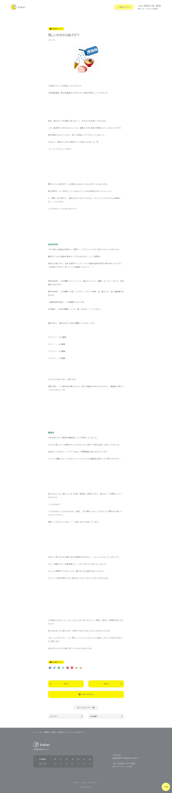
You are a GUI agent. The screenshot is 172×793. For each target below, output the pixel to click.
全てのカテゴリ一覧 (86, 707)
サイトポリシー (94, 783)
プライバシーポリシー (80, 783)
